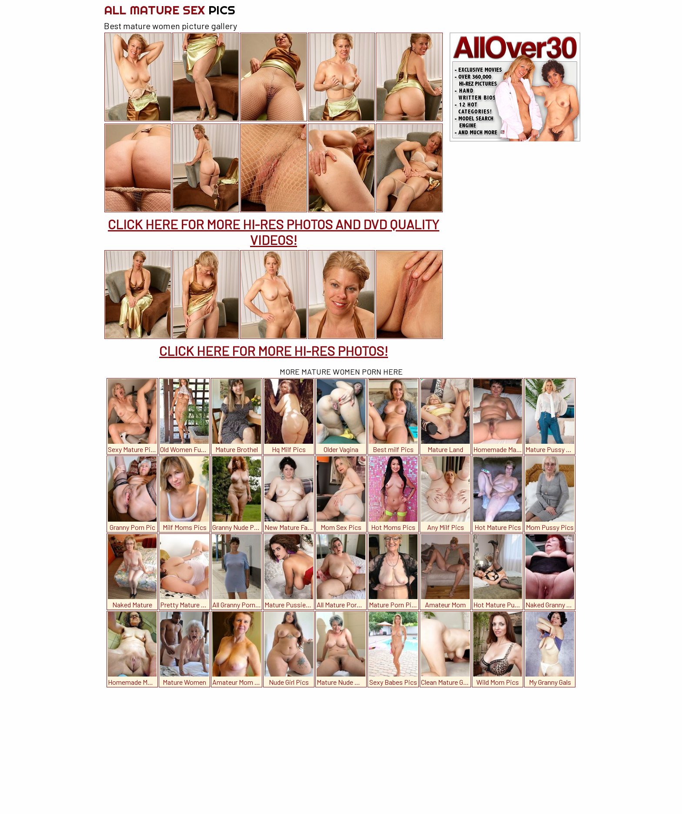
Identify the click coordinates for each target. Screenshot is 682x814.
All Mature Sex (169, 9)
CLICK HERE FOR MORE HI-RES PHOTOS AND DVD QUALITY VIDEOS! (273, 232)
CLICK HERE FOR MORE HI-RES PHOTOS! (273, 350)
